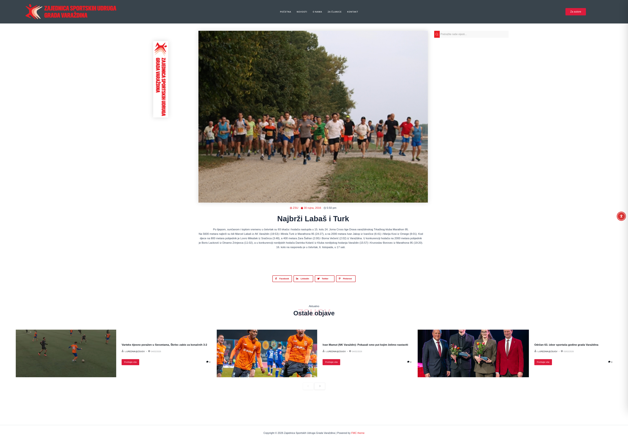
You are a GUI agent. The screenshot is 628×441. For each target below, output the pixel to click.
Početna (285, 11)
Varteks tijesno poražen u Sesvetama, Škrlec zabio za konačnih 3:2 (164, 344)
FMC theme (358, 433)
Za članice (335, 11)
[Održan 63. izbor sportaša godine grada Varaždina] (473, 353)
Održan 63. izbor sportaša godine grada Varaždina (566, 344)
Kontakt (352, 11)
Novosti (302, 11)
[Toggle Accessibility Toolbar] (621, 216)
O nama (317, 11)
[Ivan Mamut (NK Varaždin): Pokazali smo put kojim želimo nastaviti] (267, 353)
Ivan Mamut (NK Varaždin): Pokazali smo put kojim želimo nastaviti (365, 344)
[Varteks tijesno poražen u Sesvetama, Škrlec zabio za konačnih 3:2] (66, 353)
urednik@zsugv (136, 351)
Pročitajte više (130, 362)
